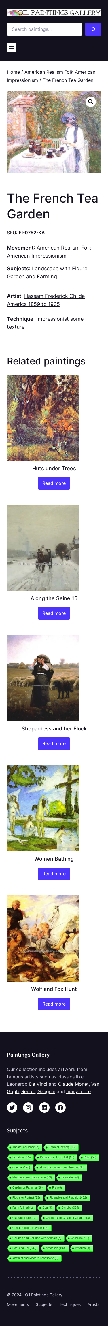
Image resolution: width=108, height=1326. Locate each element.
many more (78, 1091)
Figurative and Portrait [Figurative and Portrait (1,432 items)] (68, 1197)
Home (13, 72)
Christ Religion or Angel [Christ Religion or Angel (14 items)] (30, 1227)
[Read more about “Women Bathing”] (54, 874)
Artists (93, 1304)
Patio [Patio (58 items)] (90, 1157)
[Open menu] (11, 47)
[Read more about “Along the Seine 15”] (54, 613)
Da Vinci (38, 1084)
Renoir (28, 1091)
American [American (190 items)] (55, 1248)
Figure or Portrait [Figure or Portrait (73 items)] (26, 1197)
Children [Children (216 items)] (80, 1238)
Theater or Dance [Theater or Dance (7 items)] (25, 1147)
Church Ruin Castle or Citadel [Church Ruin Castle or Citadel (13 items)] (68, 1217)
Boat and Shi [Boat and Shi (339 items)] (24, 1248)
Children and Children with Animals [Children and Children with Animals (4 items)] (36, 1238)
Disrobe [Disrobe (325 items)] (70, 1207)
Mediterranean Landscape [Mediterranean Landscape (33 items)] (32, 1177)
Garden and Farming (32, 276)
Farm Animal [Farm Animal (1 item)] (22, 1207)
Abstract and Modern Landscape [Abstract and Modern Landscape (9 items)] (35, 1258)
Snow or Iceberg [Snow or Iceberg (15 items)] (62, 1147)
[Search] (93, 29)
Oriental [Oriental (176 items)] (21, 1167)
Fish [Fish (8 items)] (57, 1187)
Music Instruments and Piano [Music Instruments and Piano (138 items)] (61, 1167)
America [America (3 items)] (82, 1248)
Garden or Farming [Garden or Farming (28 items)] (27, 1187)
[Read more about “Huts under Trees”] (54, 483)
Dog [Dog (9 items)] (47, 1207)
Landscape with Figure (59, 268)
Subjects (44, 1304)
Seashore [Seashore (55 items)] (21, 1157)
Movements (18, 1304)
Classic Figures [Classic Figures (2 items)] (24, 1217)
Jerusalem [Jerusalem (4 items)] (70, 1177)
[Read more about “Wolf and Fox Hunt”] (54, 1004)
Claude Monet (73, 1084)
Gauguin (46, 1091)
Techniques (70, 1304)
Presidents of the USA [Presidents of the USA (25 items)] (57, 1157)
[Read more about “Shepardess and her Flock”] (54, 743)
